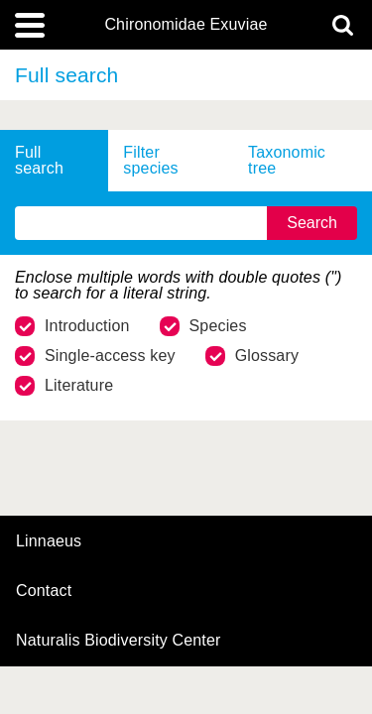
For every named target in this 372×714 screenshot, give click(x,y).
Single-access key (95, 356)
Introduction (72, 326)
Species (203, 326)
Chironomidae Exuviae (185, 25)
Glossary (252, 356)
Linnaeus (48, 541)
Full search (39, 160)
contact (43, 590)
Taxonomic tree (286, 160)
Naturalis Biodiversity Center (118, 641)
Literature (64, 386)
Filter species (150, 160)
